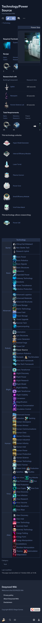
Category (5, 560)
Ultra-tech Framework (24, 361)
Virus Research (22, 499)
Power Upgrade (22, 319)
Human (8, 443)
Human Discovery (23, 436)
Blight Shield (21, 384)
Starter (8, 248)
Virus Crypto (21, 488)
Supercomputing (22, 326)
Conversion (20, 398)
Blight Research (22, 380)
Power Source (22, 350)
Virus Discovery (22, 492)
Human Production (23, 454)
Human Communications (26, 429)
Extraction (20, 418)
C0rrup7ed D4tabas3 (24, 244)
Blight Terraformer (23, 391)
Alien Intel (20, 519)
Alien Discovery (22, 515)
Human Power (21, 450)
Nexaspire (13, 96)
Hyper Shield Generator (21, 143)
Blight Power (21, 377)
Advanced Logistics (24, 295)
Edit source (13, 18)
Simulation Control (23, 409)
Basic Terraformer (23, 370)
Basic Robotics (22, 260)
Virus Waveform (22, 506)
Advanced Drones (23, 415)
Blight (8, 389)
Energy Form (21, 537)
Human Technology (23, 461)
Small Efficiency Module (21, 196)
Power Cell (16, 223)
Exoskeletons (21, 544)
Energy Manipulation (24, 540)
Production (34, 468)
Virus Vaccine (21, 502)
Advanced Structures (24, 302)
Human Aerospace (23, 422)
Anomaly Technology (24, 530)
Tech (5, 564)
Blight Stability (22, 388)
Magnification (21, 402)
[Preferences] (34, 620)
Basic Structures (22, 268)
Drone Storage (21, 305)
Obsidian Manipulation (25, 547)
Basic (8, 273)
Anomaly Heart (22, 526)
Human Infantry (22, 443)
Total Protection (22, 485)
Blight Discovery (22, 373)
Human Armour (22, 425)
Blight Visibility (22, 395)
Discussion (19, 18)
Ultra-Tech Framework (25, 364)
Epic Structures (22, 335)
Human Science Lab (17, 105)
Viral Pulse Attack (19, 207)
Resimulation (32, 551)
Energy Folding (22, 533)
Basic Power (21, 257)
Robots (8, 348)
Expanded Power (22, 275)
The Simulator (33, 357)
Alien (9, 535)
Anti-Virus (20, 477)
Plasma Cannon (18, 175)
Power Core (17, 186)
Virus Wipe (20, 510)
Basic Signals (21, 264)
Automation (21, 332)
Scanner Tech (21, 323)
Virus (9, 494)
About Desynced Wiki (11, 599)
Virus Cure (34, 488)
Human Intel (21, 447)
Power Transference (24, 285)
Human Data (21, 433)
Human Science (22, 458)
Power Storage (22, 316)
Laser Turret (17, 164)
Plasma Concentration (25, 405)
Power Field (20, 312)
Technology (6, 23)
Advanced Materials (24, 298)
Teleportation (21, 555)
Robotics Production (24, 289)
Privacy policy (8, 595)
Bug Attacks (33, 477)
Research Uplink (22, 251)
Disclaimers (8, 602)
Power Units (21, 468)
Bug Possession (22, 481)
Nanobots (20, 282)
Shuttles (31, 472)
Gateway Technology (24, 278)
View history (3, 18)
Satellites (19, 472)
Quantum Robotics (23, 353)
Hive (35, 481)
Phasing (19, 551)
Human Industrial (23, 440)
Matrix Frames (22, 465)
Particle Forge (21, 343)
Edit (8, 18)
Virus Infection (22, 495)
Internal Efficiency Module (22, 153)
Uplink (12, 87)
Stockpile (19, 357)
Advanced (7, 311)
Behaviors (20, 271)
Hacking (32, 418)
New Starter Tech (22, 248)
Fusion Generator (23, 339)
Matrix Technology (23, 309)
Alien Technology (23, 522)
